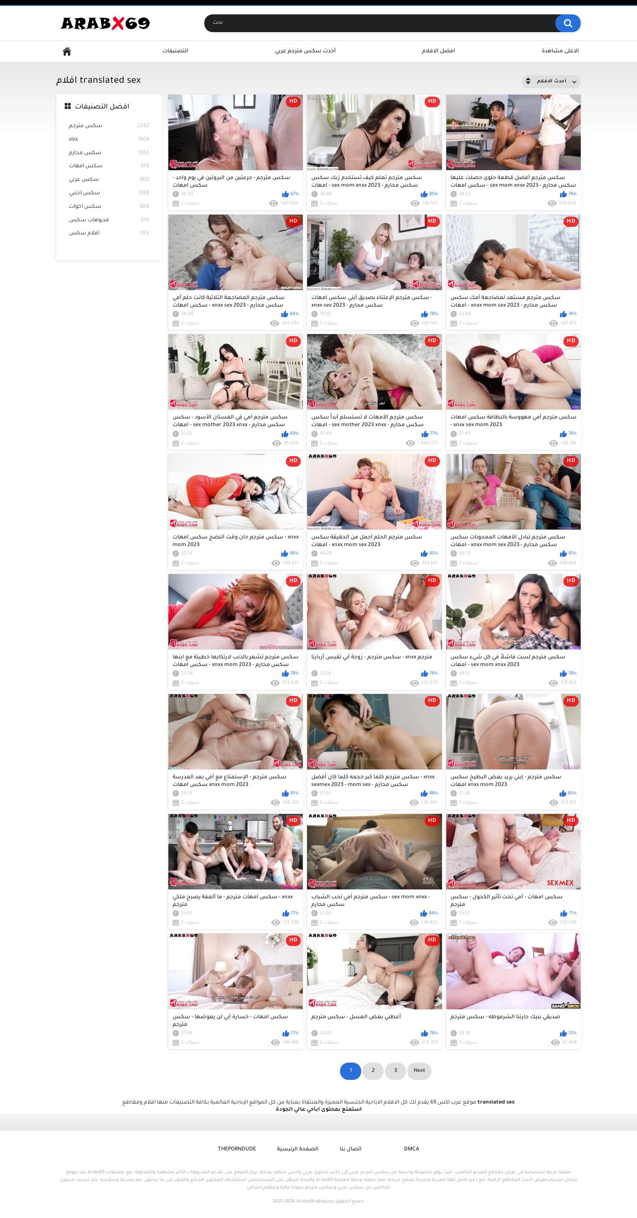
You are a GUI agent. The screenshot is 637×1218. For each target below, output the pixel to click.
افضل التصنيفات (102, 107)
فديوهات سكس (109, 220)
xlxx (109, 140)
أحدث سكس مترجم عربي (305, 51)
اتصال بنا (351, 1150)
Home (66, 52)
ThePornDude (237, 1150)
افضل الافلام (438, 51)
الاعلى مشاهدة (560, 51)
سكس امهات (109, 166)
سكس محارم (109, 153)
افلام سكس (109, 233)
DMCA (411, 1150)
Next (419, 1071)
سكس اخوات (109, 207)
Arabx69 (305, 1201)
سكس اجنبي (109, 193)
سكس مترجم (109, 126)
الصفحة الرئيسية (297, 1150)
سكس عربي (109, 180)
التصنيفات (175, 51)
